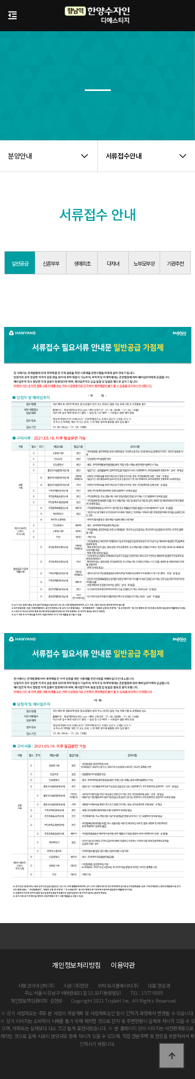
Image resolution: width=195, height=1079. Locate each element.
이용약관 (123, 965)
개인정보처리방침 (76, 965)
